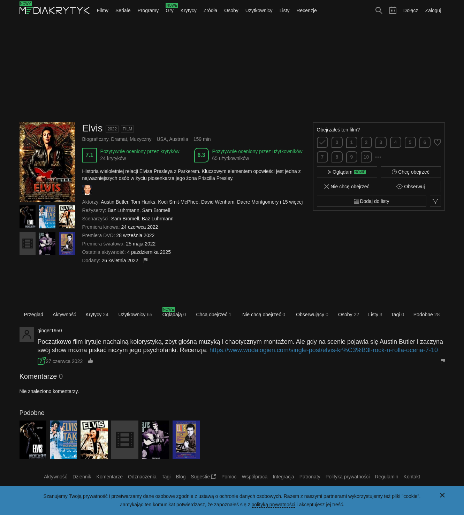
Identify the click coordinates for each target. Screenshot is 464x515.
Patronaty (309, 476)
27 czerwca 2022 (64, 361)
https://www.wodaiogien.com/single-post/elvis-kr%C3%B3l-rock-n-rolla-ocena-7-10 (324, 350)
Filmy (102, 10)
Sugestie (203, 476)
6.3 (201, 155)
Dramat (119, 139)
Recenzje (306, 10)
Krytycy (189, 10)
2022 (112, 129)
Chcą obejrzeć (213, 314)
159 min (202, 139)
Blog (180, 476)
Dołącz (410, 10)
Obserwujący (312, 314)
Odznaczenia (142, 476)
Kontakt (412, 476)
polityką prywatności (273, 504)
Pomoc (229, 476)
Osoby (231, 10)
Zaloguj (433, 10)
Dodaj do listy (371, 201)
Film (127, 129)
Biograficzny (95, 139)
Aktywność (64, 314)
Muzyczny (140, 139)
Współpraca (254, 476)
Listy (285, 10)
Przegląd (33, 314)
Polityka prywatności (348, 476)
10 (366, 157)
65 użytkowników (230, 158)
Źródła (211, 10)
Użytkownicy (259, 10)
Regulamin (386, 476)
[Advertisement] (232, 71)
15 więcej (292, 202)
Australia (178, 139)
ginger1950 (50, 330)
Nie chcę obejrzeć (346, 186)
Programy (148, 10)
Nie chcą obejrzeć (263, 314)
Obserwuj (410, 186)
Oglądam (347, 172)
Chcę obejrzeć (410, 172)
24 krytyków (113, 158)
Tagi (397, 314)
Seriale (123, 10)
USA (162, 139)
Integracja (283, 476)
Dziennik (82, 476)
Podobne (426, 314)
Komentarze (110, 476)
